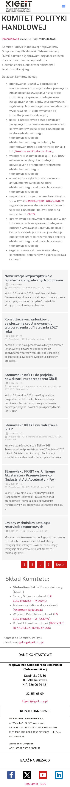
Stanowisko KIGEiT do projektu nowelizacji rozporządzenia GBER (31, 377)
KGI (23, 287)
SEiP (33, 486)
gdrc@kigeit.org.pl (31, 642)
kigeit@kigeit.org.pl (35, 701)
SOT (7, 389)
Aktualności (15, 287)
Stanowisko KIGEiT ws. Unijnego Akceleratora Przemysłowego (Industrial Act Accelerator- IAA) (30, 475)
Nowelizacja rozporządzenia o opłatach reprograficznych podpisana (34, 278)
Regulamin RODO (35, 783)
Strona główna (10, 38)
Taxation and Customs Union (33, 151)
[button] (63, 6)
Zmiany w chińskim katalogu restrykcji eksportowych (27, 525)
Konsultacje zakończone (38, 386)
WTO (31, 214)
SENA (34, 287)
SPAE (46, 486)
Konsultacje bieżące (36, 339)
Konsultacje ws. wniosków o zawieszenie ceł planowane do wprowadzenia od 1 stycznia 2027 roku (31, 325)
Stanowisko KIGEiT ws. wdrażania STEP (31, 427)
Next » (60, 564)
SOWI (47, 287)
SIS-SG (8, 439)
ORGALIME (53, 200)
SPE (14, 439)
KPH (28, 287)
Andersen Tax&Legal (28, 609)
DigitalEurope (34, 200)
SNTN (40, 287)
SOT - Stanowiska (19, 389)
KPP (59, 386)
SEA (59, 436)
